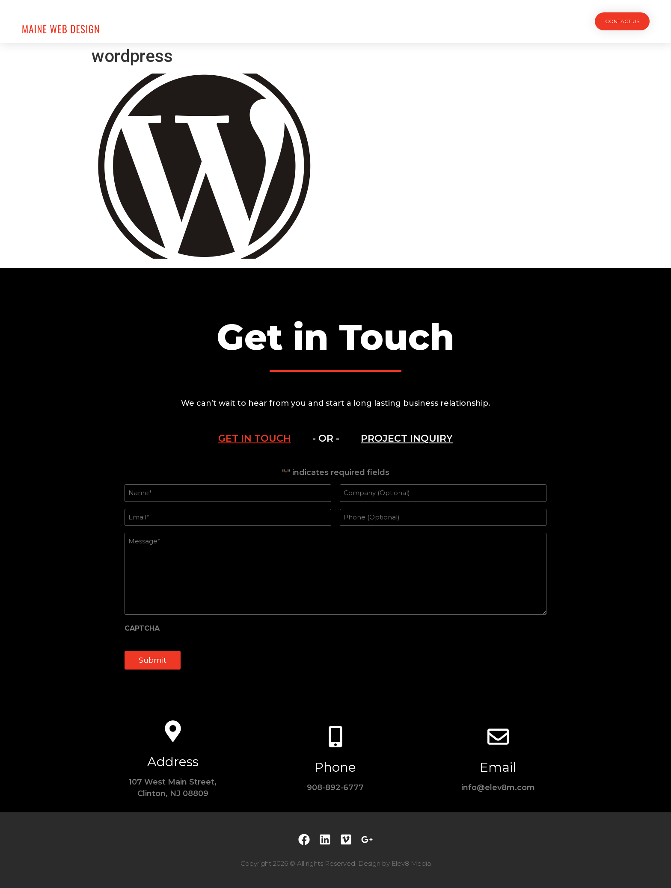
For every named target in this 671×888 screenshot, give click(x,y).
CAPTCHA (142, 628)
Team (351, 21)
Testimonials (398, 21)
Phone (335, 767)
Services (313, 21)
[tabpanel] (335, 573)
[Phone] (335, 736)
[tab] (255, 438)
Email (498, 767)
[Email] (498, 736)
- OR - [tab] (325, 438)
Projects (267, 21)
